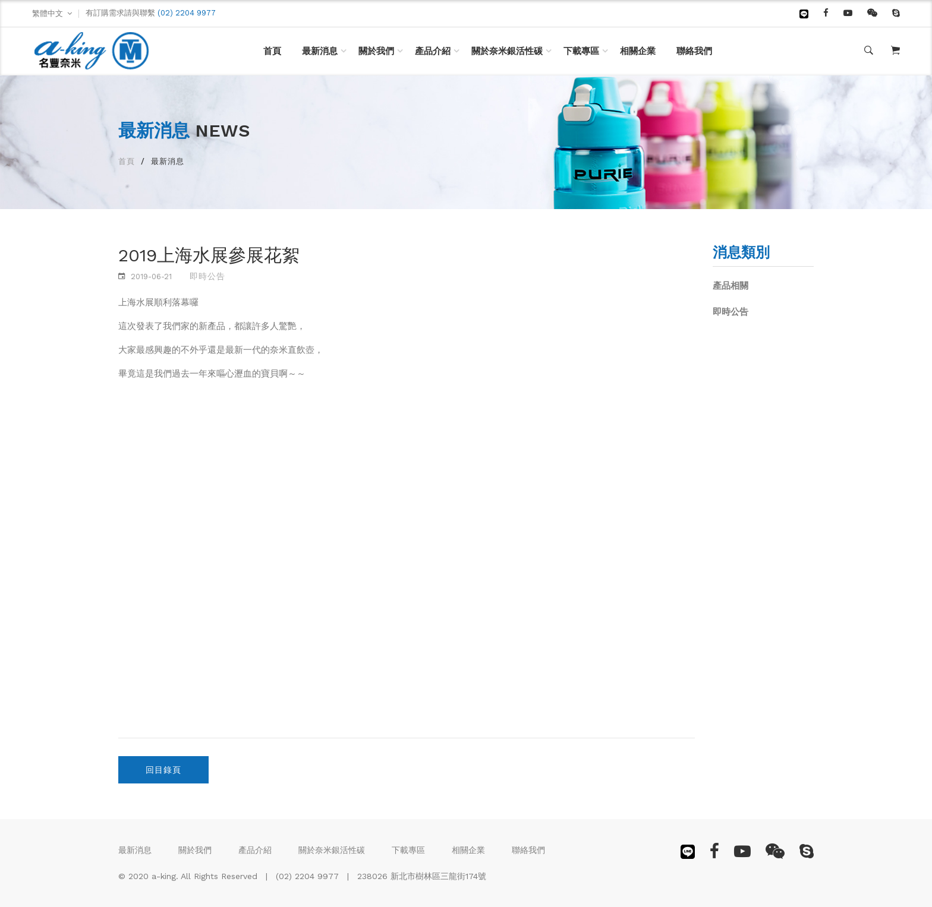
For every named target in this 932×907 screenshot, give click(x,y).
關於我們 (376, 51)
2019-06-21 (151, 276)
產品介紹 (433, 51)
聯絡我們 (694, 51)
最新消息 (320, 51)
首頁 (272, 51)
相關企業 (638, 51)
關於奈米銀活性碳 (507, 51)
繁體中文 (47, 13)
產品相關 (730, 285)
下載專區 (581, 51)
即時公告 (730, 311)
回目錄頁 (163, 770)
